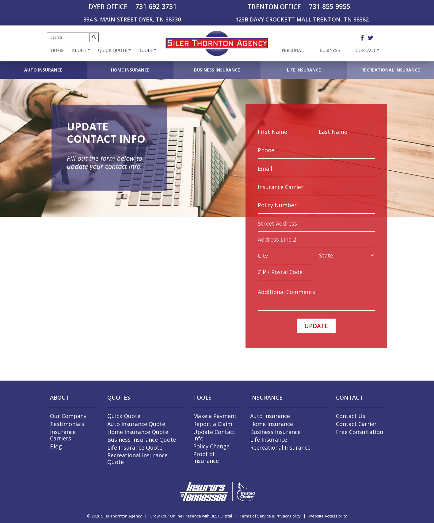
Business (330, 50)
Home (57, 50)
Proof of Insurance (206, 457)
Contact (366, 50)
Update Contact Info (214, 435)
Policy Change (211, 446)
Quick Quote (112, 50)
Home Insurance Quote (137, 432)
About (79, 50)
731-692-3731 (156, 6)
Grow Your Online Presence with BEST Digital (191, 516)
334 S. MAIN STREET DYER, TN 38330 (132, 19)
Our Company (68, 416)
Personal (293, 50)
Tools (146, 50)
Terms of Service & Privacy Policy (270, 516)
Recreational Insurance (390, 70)
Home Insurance (130, 70)
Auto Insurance (43, 70)
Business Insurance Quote (141, 439)
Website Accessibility (327, 516)
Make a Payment (215, 416)
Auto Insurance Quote (136, 424)
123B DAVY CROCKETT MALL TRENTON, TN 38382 (302, 19)
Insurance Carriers (63, 435)
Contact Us (350, 416)
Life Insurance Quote (134, 447)
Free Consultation (359, 432)
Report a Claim (212, 424)
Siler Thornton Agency (121, 516)
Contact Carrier (356, 424)
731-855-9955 (329, 6)
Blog (56, 446)
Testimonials (67, 424)
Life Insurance (304, 70)
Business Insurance (217, 70)
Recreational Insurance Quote (137, 458)
